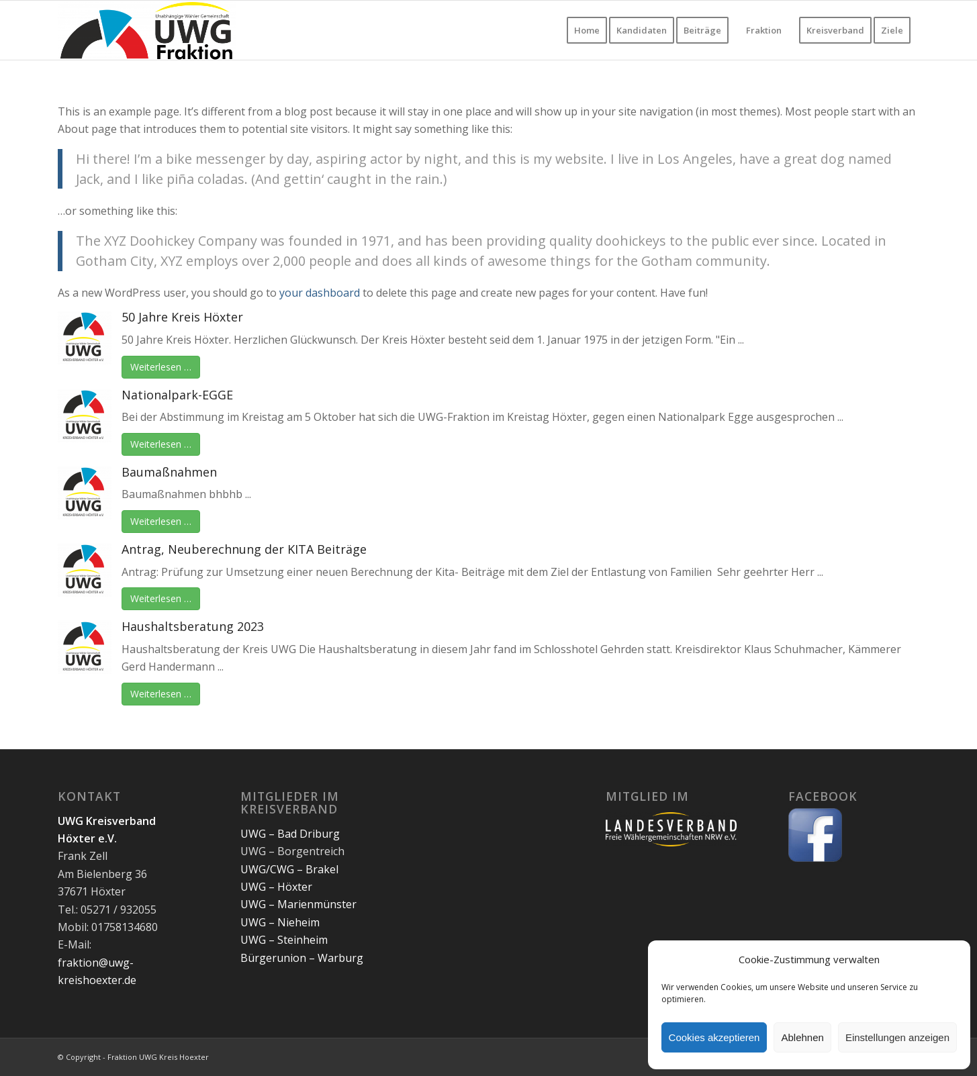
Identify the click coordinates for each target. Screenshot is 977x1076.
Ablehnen (802, 1037)
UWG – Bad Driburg (290, 833)
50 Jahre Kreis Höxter (182, 317)
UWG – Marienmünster (298, 904)
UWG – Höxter (276, 886)
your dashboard (319, 292)
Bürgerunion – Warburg (301, 957)
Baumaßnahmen (169, 472)
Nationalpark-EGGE (177, 395)
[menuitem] (587, 30)
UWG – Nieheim (280, 922)
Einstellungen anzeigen (897, 1037)
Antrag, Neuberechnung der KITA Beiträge (244, 549)
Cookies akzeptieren (714, 1037)
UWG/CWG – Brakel (289, 869)
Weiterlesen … (160, 366)
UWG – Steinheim (284, 939)
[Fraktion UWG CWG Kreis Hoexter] (147, 30)
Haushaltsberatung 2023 (193, 626)
